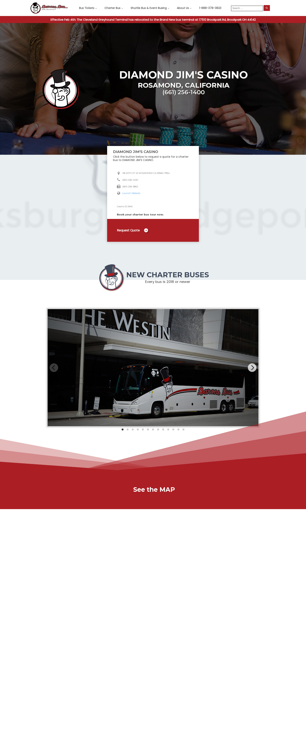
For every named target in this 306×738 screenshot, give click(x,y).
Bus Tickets (86, 8)
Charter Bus (112, 8)
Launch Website (131, 193)
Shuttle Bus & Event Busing (149, 8)
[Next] (252, 367)
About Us (183, 8)
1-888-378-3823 (210, 8)
